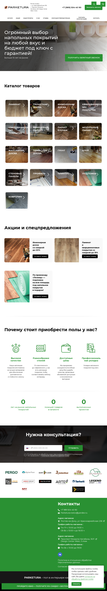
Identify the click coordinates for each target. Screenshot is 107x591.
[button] (94, 4)
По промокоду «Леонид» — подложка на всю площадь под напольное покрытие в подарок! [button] (41, 282)
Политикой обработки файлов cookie (55, 456)
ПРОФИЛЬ (39, 173)
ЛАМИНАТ (14, 104)
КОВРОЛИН (15, 196)
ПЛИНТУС (63, 173)
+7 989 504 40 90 (69, 510)
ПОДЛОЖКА (89, 173)
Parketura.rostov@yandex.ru (74, 513)
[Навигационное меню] (103, 4)
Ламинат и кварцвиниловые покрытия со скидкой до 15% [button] (90, 247)
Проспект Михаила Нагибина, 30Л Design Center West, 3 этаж (77, 540)
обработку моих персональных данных (55, 454)
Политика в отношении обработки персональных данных (75, 561)
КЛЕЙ (85, 150)
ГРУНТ (61, 150)
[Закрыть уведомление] (102, 567)
